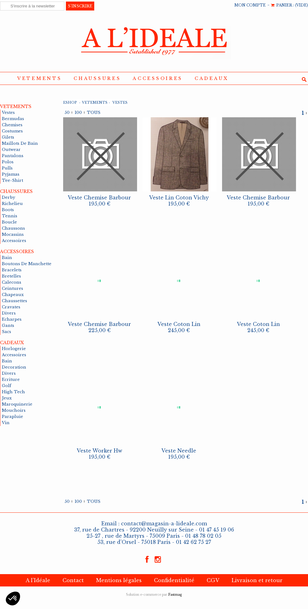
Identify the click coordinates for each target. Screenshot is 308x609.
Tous (93, 112)
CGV (213, 580)
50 (67, 112)
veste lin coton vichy (179, 197)
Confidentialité (174, 580)
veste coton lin (179, 324)
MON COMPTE (250, 5)
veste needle (178, 451)
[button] (13, 598)
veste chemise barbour (99, 197)
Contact (73, 580)
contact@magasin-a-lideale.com (164, 523)
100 (78, 112)
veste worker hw (99, 451)
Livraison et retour (257, 580)
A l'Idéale (38, 580)
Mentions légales (119, 580)
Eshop (70, 102)
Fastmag (175, 595)
